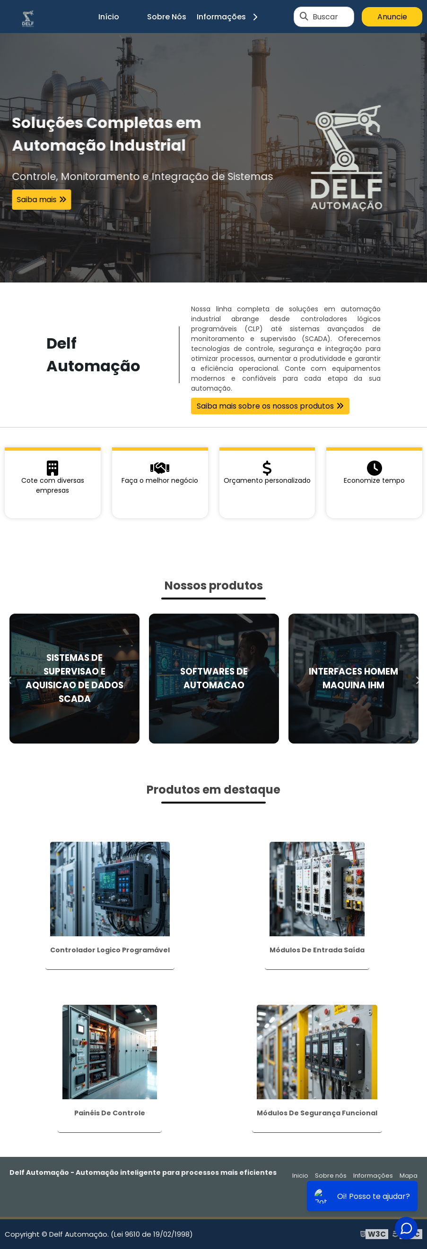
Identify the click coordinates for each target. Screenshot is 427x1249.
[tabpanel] (213, 157)
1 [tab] (213, 270)
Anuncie (392, 16)
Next (417, 678)
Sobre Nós (166, 16)
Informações (230, 16)
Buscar (325, 16)
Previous (9, 678)
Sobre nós (331, 1175)
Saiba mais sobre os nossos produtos (265, 406)
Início (108, 16)
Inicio (300, 1175)
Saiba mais (36, 199)
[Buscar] (304, 16)
